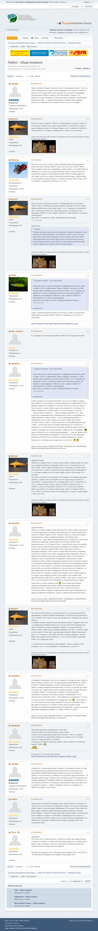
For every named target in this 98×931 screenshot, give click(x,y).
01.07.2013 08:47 (36, 160)
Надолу (10, 76)
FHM (13, 275)
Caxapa (14, 84)
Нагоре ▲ (90, 920)
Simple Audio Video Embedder (14, 926)
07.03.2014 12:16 (36, 799)
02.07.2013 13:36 (36, 676)
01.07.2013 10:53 (36, 275)
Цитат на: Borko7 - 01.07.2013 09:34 (48, 281)
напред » (86, 68)
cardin (27, 893)
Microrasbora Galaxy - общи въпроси (29, 903)
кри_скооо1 (17, 331)
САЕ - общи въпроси (23, 890)
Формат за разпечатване (80, 76)
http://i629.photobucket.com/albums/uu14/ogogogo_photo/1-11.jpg (53, 756)
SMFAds (7, 923)
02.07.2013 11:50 (36, 456)
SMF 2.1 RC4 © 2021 (11, 920)
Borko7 (14, 119)
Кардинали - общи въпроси (25, 897)
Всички (37, 76)
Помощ (71, 920)
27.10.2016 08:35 (36, 832)
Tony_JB (15, 832)
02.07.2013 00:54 (36, 363)
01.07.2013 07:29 (36, 119)
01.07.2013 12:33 (36, 331)
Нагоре (10, 867)
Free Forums (15, 923)
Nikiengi (15, 160)
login (56, 2)
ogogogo (15, 725)
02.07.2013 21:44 (36, 764)
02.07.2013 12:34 (36, 523)
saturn (14, 799)
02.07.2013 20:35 (36, 725)
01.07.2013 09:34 (36, 199)
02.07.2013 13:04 (36, 608)
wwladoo (15, 364)
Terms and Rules (80, 920)
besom (27, 906)
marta (27, 899)
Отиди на (64, 881)
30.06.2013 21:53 (36, 83)
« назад (78, 68)
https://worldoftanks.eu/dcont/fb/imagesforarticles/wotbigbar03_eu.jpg (54, 324)
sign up (63, 2)
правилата (61, 32)
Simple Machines (24, 920)
